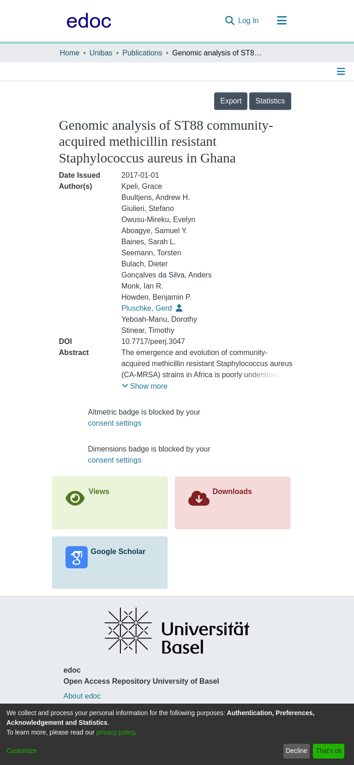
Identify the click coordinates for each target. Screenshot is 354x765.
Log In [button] (248, 20)
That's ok (329, 750)
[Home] (87, 20)
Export (230, 101)
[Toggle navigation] (282, 21)
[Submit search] (229, 20)
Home (70, 53)
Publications (142, 53)
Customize (21, 750)
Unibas (101, 53)
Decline (296, 750)
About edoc (82, 696)
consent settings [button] (115, 423)
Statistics (270, 101)
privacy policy (115, 732)
